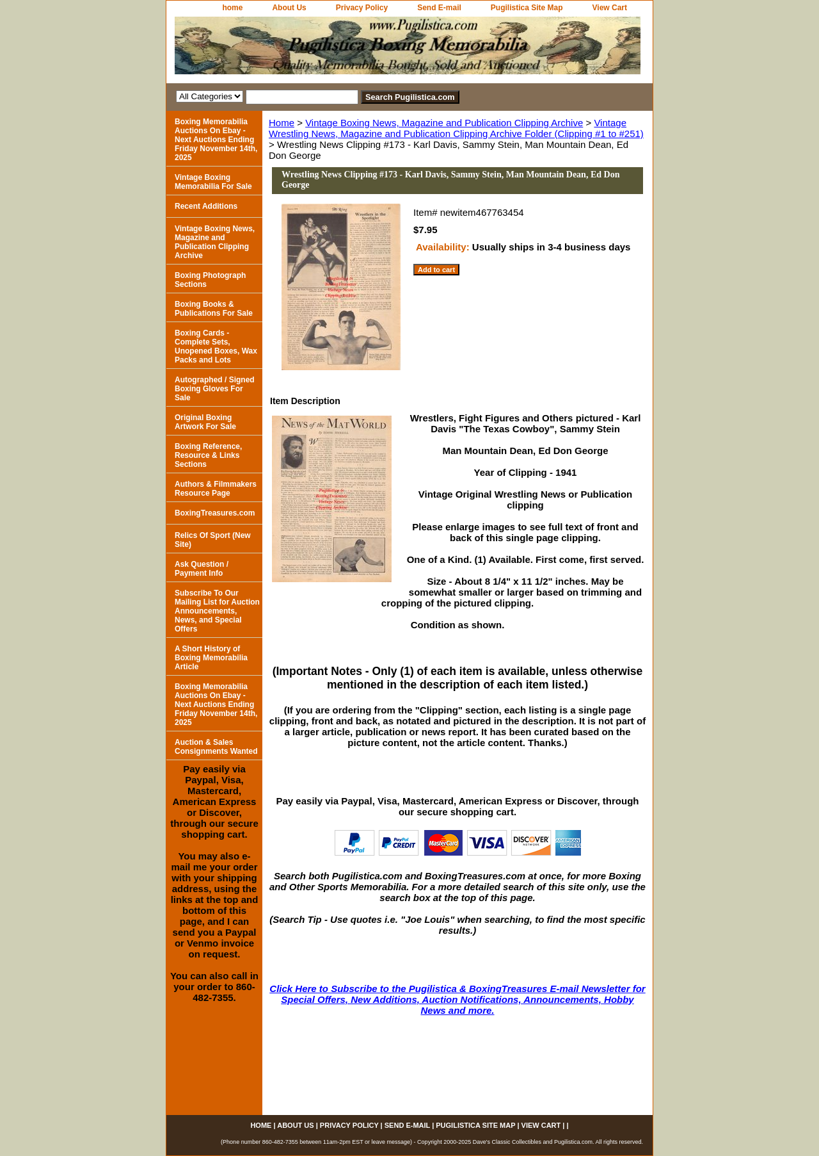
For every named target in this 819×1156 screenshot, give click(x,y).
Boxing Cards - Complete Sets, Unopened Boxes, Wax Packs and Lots (216, 346)
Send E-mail (439, 7)
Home (281, 122)
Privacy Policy (362, 7)
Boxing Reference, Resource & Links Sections (208, 455)
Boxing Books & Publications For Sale (214, 309)
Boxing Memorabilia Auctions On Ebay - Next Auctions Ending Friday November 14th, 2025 (216, 139)
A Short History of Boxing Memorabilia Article (211, 657)
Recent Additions (206, 206)
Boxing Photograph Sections (210, 280)
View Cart (609, 7)
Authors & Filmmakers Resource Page (216, 489)
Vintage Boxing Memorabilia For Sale (213, 182)
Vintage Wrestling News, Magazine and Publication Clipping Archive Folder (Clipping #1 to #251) (456, 128)
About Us (289, 7)
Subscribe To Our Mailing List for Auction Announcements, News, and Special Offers (217, 611)
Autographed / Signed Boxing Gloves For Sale (215, 388)
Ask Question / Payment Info (201, 569)
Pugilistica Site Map (527, 7)
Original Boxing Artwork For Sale (205, 422)
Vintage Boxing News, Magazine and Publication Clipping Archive (444, 122)
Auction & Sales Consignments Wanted (216, 747)
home (232, 7)
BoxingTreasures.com (215, 513)
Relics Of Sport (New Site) (213, 540)
